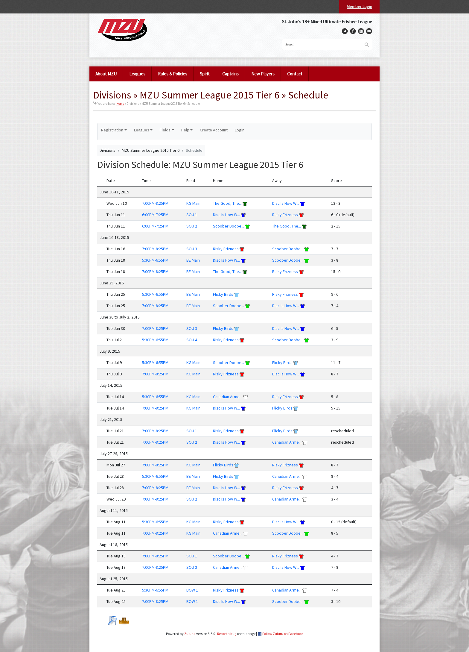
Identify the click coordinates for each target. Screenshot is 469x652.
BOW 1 (192, 590)
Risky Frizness (285, 214)
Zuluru (189, 633)
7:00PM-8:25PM (155, 203)
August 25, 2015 (114, 578)
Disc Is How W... (285, 203)
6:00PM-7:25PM (155, 214)
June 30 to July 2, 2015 (120, 317)
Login (239, 130)
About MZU (106, 74)
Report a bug (226, 633)
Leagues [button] (141, 130)
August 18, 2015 (114, 544)
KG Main (193, 203)
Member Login (359, 6)
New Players (263, 74)
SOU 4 (191, 339)
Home (120, 103)
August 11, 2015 (114, 510)
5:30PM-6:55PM (155, 260)
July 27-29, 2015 (114, 453)
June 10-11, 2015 (114, 192)
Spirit (205, 74)
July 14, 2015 (111, 385)
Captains (230, 74)
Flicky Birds (223, 294)
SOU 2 (191, 226)
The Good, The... (227, 203)
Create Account (214, 130)
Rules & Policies (172, 74)
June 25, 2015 (112, 283)
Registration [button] (112, 130)
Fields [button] (165, 130)
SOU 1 (191, 214)
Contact (294, 74)
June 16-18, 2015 (114, 237)
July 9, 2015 (110, 351)
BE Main (193, 260)
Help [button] (185, 130)
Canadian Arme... (227, 396)
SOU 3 (191, 248)
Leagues (137, 74)
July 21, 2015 (111, 419)
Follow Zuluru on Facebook (282, 633)
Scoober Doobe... (228, 226)
